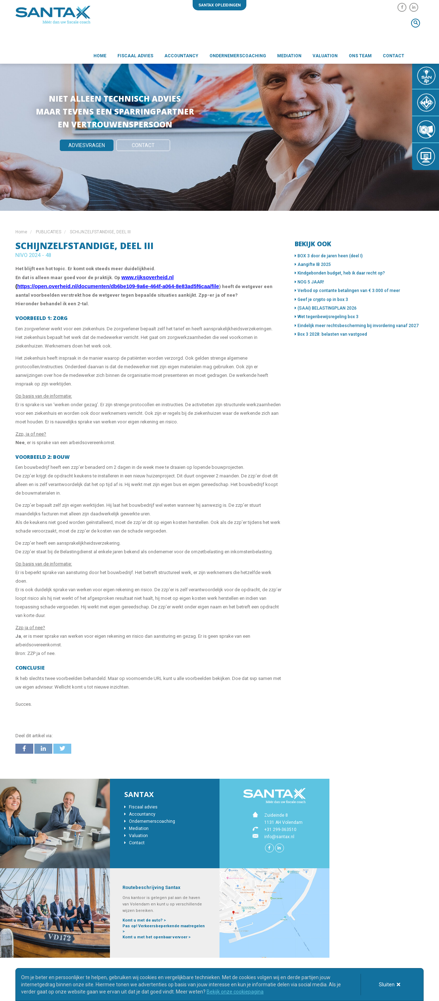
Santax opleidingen (219, 5)
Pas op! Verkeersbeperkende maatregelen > (163, 929)
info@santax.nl (279, 836)
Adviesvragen (86, 145)
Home (99, 55)
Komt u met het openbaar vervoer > (156, 937)
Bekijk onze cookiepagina (235, 992)
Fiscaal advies (135, 55)
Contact (393, 55)
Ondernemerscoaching (237, 55)
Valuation (325, 55)
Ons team (360, 55)
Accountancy (181, 55)
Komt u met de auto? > (144, 920)
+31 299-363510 (280, 829)
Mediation (289, 55)
